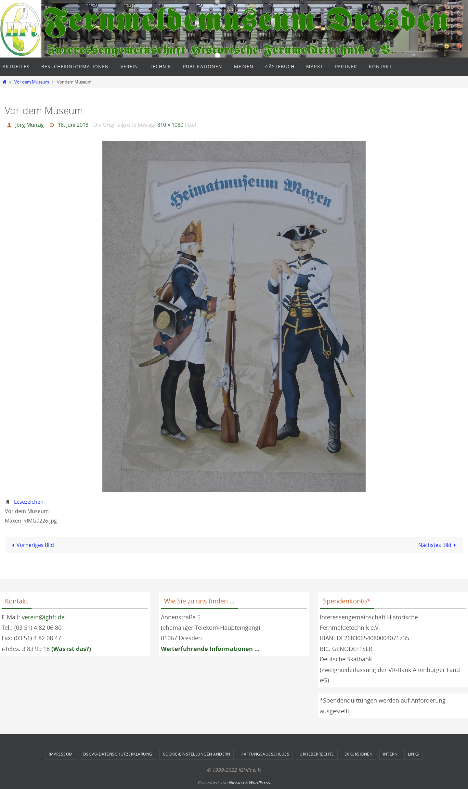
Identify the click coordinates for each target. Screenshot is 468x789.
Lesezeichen (29, 501)
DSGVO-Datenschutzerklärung (117, 754)
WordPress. (260, 782)
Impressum (61, 754)
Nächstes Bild (438, 545)
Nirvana (236, 782)
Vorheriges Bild (31, 545)
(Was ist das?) (71, 649)
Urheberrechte (317, 754)
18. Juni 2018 (73, 124)
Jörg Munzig (29, 124)
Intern (390, 754)
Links (413, 754)
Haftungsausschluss (264, 754)
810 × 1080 (170, 124)
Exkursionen (358, 754)
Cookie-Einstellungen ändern (196, 754)
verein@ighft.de (43, 617)
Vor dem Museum (31, 82)
